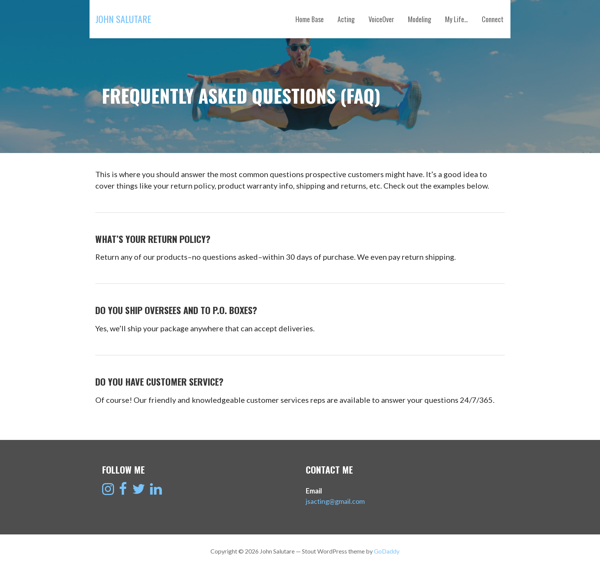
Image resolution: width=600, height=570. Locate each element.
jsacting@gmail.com (335, 501)
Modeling (419, 19)
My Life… (456, 19)
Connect (493, 19)
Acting (346, 19)
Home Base (309, 19)
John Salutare (123, 19)
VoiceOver (381, 19)
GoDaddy (386, 551)
